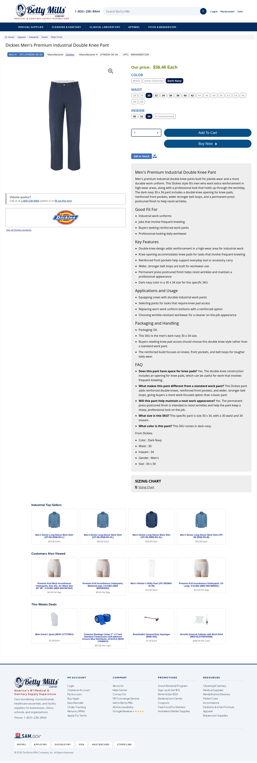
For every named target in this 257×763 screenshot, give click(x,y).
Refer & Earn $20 (168, 694)
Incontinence (211, 702)
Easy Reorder (75, 702)
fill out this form (63, 200)
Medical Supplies (31, 26)
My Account (227, 11)
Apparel (134, 26)
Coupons (163, 702)
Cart (240, 11)
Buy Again (73, 698)
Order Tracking (76, 707)
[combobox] (146, 133)
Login (70, 685)
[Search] (203, 11)
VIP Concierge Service (126, 698)
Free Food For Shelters (171, 707)
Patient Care (210, 698)
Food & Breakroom (162, 26)
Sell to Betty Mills (123, 702)
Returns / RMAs (76, 711)
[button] (10, 125)
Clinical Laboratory (104, 26)
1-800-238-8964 (87, 11)
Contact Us (119, 694)
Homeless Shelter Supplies (174, 711)
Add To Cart (207, 133)
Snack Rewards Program (172, 685)
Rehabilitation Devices (216, 694)
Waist (136, 89)
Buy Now (207, 144)
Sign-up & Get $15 (169, 690)
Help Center (120, 690)
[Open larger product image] (66, 125)
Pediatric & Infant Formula (218, 707)
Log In (214, 11)
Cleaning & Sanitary (66, 26)
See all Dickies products (18, 230)
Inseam (138, 110)
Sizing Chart (146, 487)
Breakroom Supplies (215, 715)
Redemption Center (170, 698)
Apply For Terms (77, 715)
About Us (118, 685)
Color (137, 74)
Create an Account (78, 690)
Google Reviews (128, 711)
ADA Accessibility (123, 707)
